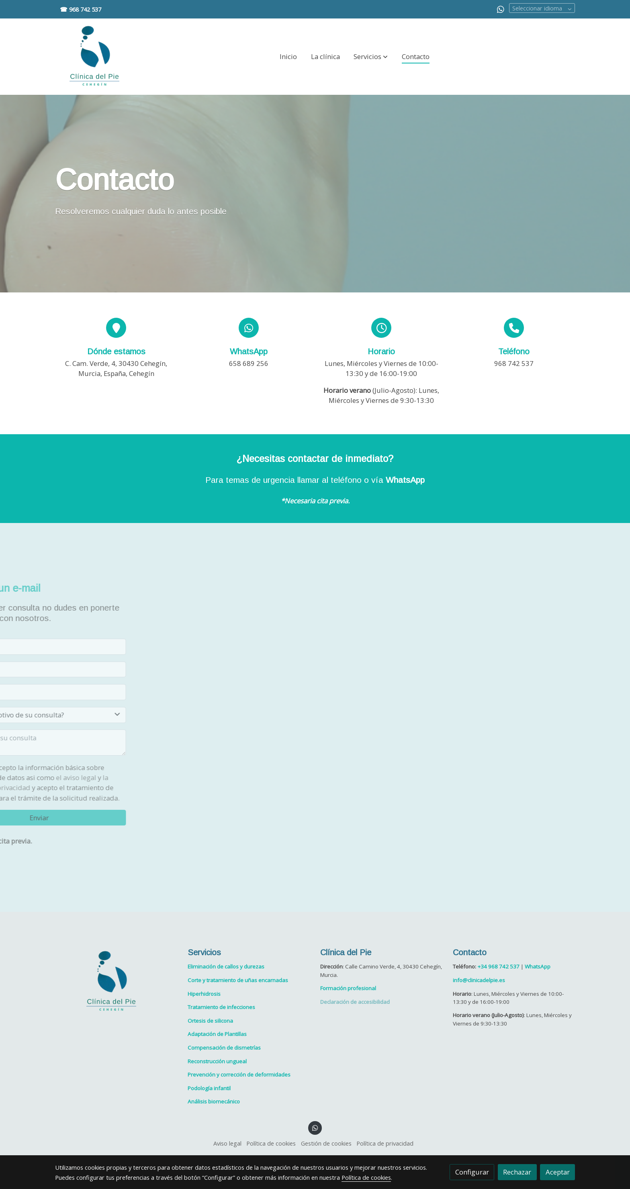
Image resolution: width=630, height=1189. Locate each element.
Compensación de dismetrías (224, 1048)
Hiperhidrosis (204, 993)
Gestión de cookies (326, 1144)
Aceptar (558, 1172)
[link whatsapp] (500, 9)
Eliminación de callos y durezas (226, 966)
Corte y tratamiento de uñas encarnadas (238, 980)
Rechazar (517, 1172)
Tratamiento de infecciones (221, 1007)
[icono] (116, 328)
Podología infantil (209, 1088)
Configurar (472, 1172)
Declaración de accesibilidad (355, 1001)
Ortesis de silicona (210, 1020)
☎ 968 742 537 (80, 9)
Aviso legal (227, 1144)
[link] (94, 56)
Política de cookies (271, 1144)
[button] (371, 56)
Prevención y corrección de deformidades (239, 1075)
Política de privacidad (384, 1144)
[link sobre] (116, 982)
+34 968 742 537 (498, 966)
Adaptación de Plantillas (217, 1034)
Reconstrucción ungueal (217, 1061)
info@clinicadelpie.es (479, 980)
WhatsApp (405, 480)
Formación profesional (348, 988)
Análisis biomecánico (214, 1101)
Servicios (204, 952)
